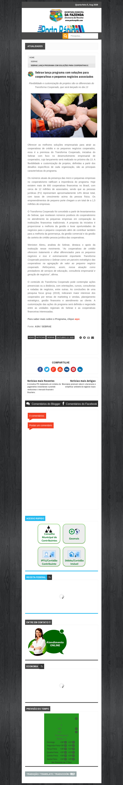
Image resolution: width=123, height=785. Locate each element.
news (31, 337)
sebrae (34, 61)
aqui (77, 319)
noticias (40, 337)
